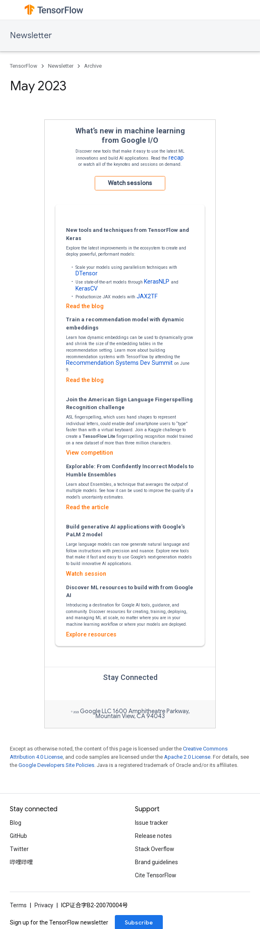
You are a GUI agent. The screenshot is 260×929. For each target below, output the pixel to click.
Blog (15, 822)
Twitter (19, 849)
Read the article (87, 507)
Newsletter (31, 35)
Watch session (86, 573)
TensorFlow (23, 66)
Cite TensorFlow (155, 875)
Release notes (153, 836)
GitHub (18, 836)
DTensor (86, 273)
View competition (89, 452)
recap (176, 157)
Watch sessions (130, 183)
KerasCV (86, 288)
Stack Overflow (154, 849)
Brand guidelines (156, 862)
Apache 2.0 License (187, 757)
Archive (93, 66)
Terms (18, 905)
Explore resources (91, 634)
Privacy (43, 905)
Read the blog (85, 306)
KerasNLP (157, 281)
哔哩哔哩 (21, 862)
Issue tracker (151, 822)
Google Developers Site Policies (56, 765)
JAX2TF (147, 296)
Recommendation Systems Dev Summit (120, 362)
